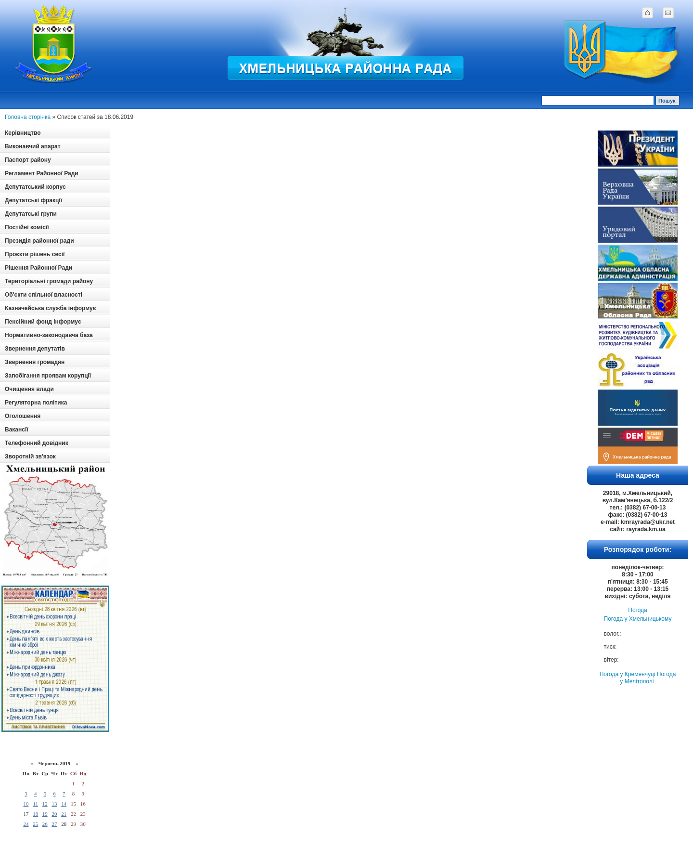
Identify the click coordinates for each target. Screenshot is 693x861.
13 (54, 804)
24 (25, 824)
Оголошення (22, 416)
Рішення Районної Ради (38, 267)
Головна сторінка (28, 117)
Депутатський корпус (35, 186)
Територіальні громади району (49, 281)
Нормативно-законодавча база (49, 335)
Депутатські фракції (33, 200)
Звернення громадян (34, 362)
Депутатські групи (31, 213)
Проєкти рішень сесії (34, 254)
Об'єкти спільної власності (43, 294)
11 (35, 804)
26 (45, 824)
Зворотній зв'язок (30, 456)
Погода (637, 610)
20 (54, 814)
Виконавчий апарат (33, 146)
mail (668, 12)
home (647, 12)
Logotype (53, 44)
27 (54, 824)
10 (25, 804)
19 (45, 814)
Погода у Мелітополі (648, 678)
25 (35, 824)
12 (45, 804)
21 (63, 814)
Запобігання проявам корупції (48, 375)
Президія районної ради (39, 240)
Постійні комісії (27, 227)
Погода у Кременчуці (627, 674)
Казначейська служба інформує (50, 308)
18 (35, 814)
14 (63, 804)
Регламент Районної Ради (41, 173)
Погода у (638, 618)
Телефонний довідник (36, 443)
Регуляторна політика (36, 402)
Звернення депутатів (35, 348)
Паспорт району (28, 160)
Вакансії (16, 429)
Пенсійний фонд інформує (43, 321)
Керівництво (22, 133)
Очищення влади (29, 389)
